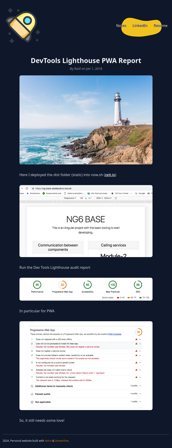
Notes (121, 25)
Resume (161, 25)
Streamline (62, 441)
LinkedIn (140, 25)
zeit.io (110, 174)
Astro (48, 441)
